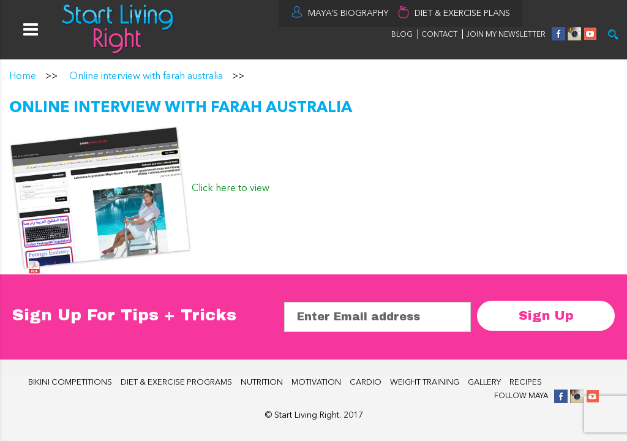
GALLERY (484, 382)
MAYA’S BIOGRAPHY (348, 13)
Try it (613, 34)
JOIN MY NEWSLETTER (506, 35)
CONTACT (440, 35)
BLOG (402, 35)
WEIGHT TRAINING (424, 382)
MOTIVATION (316, 382)
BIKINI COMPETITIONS (70, 382)
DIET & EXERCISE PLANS (462, 13)
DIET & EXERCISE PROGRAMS (176, 382)
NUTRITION (262, 382)
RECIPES (525, 382)
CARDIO (365, 382)
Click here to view (230, 189)
